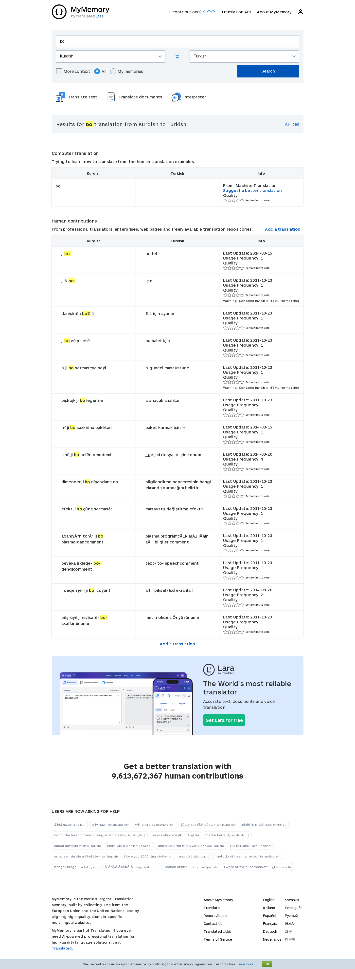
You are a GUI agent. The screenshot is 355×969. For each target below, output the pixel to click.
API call (292, 124)
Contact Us (213, 923)
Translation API (236, 11)
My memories (126, 71)
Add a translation (282, 229)
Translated (217, 931)
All (100, 71)
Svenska (292, 900)
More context (73, 71)
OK (267, 964)
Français (270, 923)
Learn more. (245, 964)
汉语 (288, 931)
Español (269, 915)
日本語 (290, 923)
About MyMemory (274, 11)
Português (293, 908)
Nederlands (272, 939)
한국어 (290, 939)
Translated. (62, 948)
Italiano (269, 908)
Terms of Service (218, 939)
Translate (212, 908)
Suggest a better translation (252, 190)
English (269, 900)
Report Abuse (215, 915)
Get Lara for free (224, 720)
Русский (291, 915)
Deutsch (270, 931)
